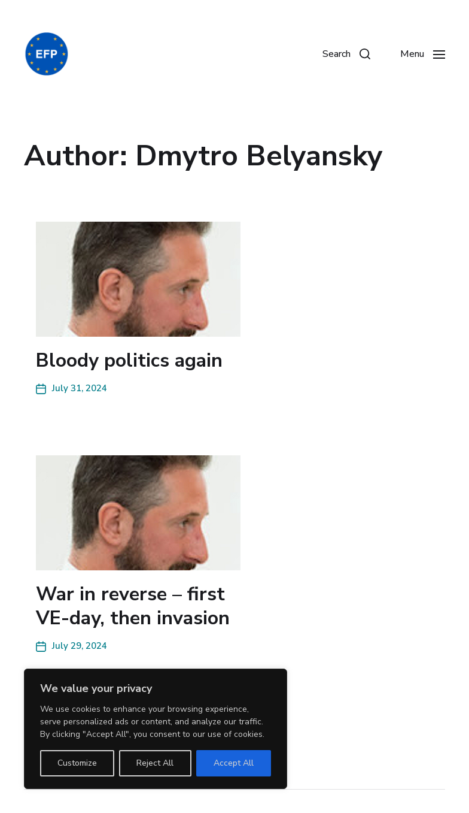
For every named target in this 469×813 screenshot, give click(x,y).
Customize (77, 763)
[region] (155, 729)
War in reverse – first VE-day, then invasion (133, 606)
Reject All (154, 763)
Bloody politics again (129, 360)
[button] (346, 54)
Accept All (234, 763)
